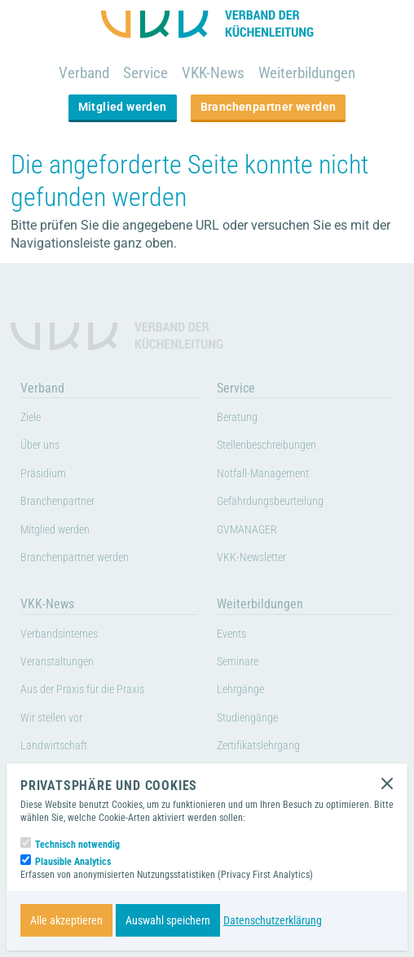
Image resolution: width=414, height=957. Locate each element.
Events (231, 634)
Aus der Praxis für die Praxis (82, 689)
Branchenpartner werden (268, 106)
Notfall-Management (263, 474)
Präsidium (43, 474)
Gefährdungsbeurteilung (270, 501)
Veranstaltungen (57, 662)
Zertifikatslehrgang (258, 746)
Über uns (39, 445)
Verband (84, 73)
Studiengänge (247, 718)
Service (145, 73)
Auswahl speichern (168, 920)
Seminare (237, 662)
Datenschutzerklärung (272, 920)
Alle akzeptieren (66, 920)
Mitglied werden (122, 106)
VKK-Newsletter (251, 557)
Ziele (30, 417)
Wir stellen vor (51, 718)
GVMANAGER (247, 530)
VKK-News (213, 73)
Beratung (237, 417)
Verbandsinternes (59, 634)
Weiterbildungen (306, 73)
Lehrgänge (240, 689)
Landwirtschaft (53, 746)
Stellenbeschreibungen (266, 445)
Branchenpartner (57, 501)
